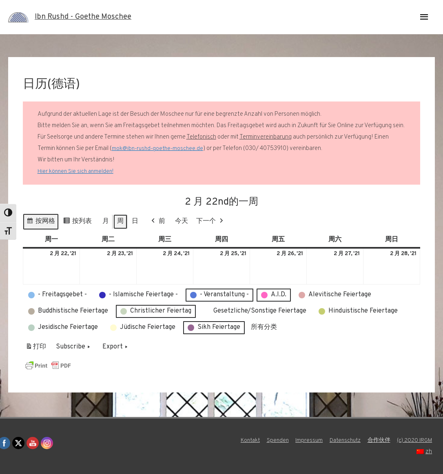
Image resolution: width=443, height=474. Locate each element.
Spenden (314, 440)
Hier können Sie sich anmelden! (77, 171)
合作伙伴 (422, 440)
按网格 (40, 223)
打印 (35, 348)
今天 (181, 221)
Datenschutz (386, 440)
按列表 (77, 223)
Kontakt (285, 440)
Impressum (348, 440)
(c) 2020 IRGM (393, 452)
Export (115, 347)
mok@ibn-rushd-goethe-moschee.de (159, 148)
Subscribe (74, 347)
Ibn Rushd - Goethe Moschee (88, 17)
